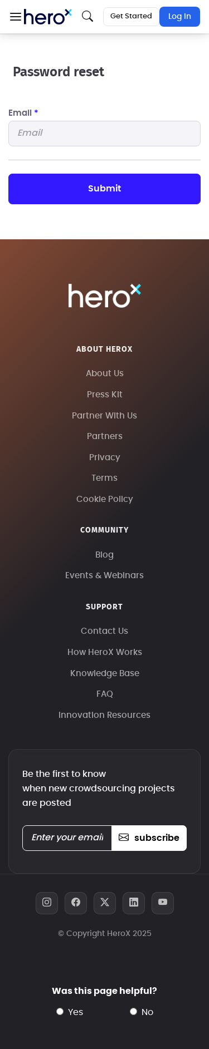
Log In (179, 17)
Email (23, 113)
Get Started (131, 16)
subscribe (149, 838)
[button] (15, 17)
